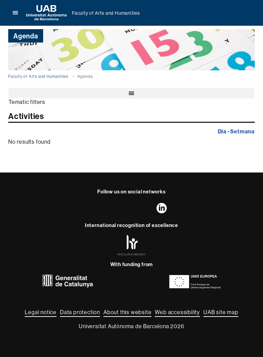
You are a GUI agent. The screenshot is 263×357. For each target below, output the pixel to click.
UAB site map (220, 312)
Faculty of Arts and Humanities (106, 13)
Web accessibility (177, 312)
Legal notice (41, 312)
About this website (127, 312)
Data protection (80, 312)
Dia (222, 131)
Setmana (242, 131)
